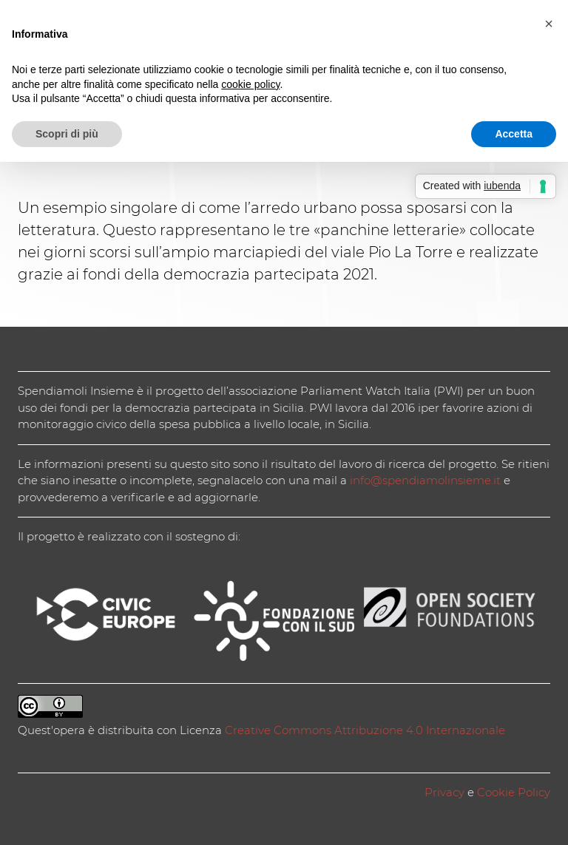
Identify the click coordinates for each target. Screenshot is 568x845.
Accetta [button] (513, 134)
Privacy (444, 792)
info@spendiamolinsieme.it (425, 480)
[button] (549, 23)
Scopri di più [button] (67, 134)
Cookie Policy (513, 792)
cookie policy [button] (250, 84)
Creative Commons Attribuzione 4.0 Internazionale (365, 730)
